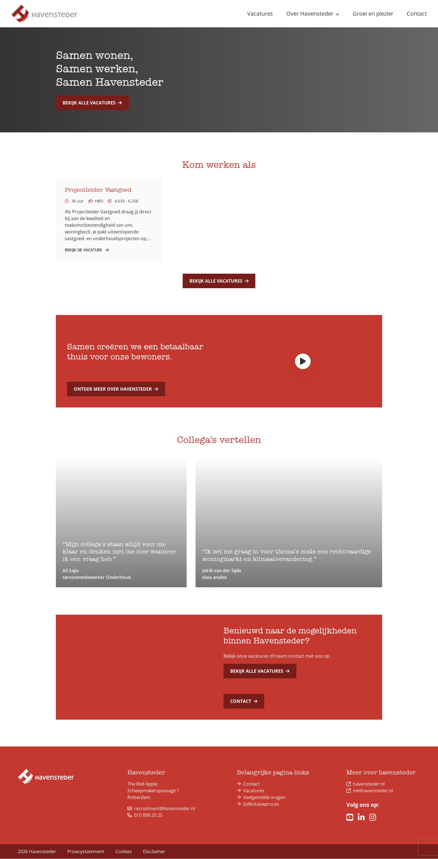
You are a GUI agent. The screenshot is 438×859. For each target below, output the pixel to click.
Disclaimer (154, 852)
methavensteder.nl (373, 791)
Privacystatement (85, 852)
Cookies (123, 852)
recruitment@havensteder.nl (161, 809)
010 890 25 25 (145, 815)
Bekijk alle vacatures (92, 103)
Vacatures (253, 791)
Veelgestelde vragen (264, 797)
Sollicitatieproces (261, 804)
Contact (243, 701)
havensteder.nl (369, 784)
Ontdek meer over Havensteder (116, 389)
